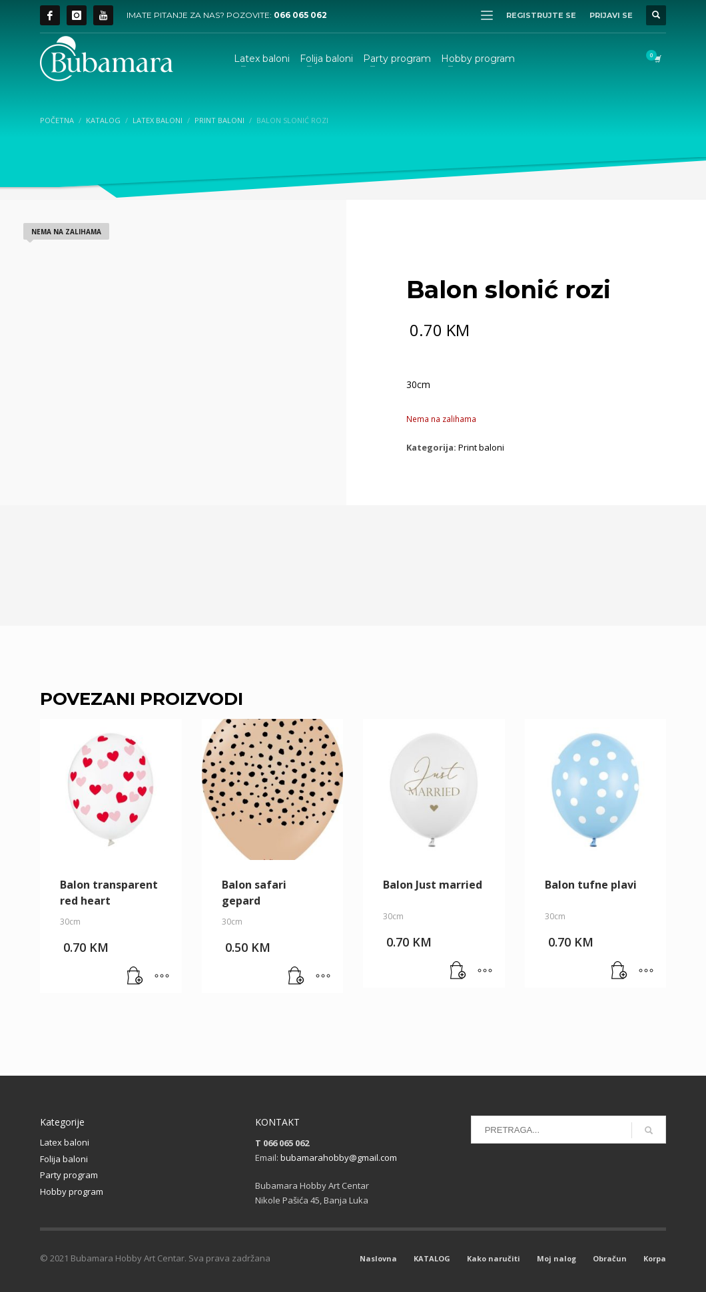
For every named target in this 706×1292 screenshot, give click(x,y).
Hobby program (71, 1191)
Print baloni (481, 447)
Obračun (610, 1258)
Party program (69, 1175)
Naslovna (378, 1258)
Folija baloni (64, 1159)
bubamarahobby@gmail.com (338, 1158)
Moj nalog (556, 1258)
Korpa (654, 1258)
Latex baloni (64, 1142)
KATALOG (432, 1258)
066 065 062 (300, 15)
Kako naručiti (493, 1258)
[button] (135, 976)
